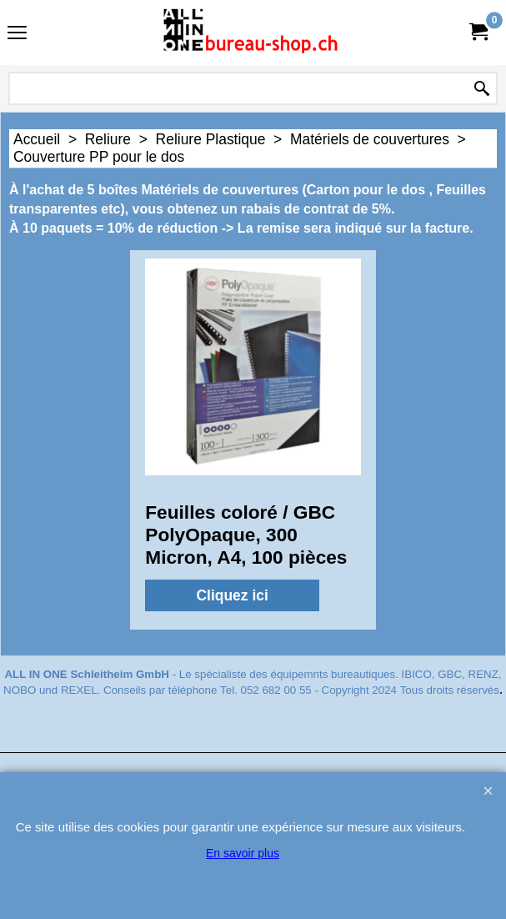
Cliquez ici (232, 595)
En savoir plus (242, 853)
